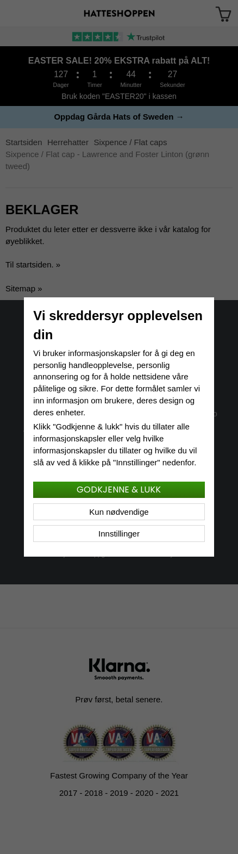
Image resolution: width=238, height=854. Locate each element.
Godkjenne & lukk (119, 489)
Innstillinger (119, 533)
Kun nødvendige (118, 511)
